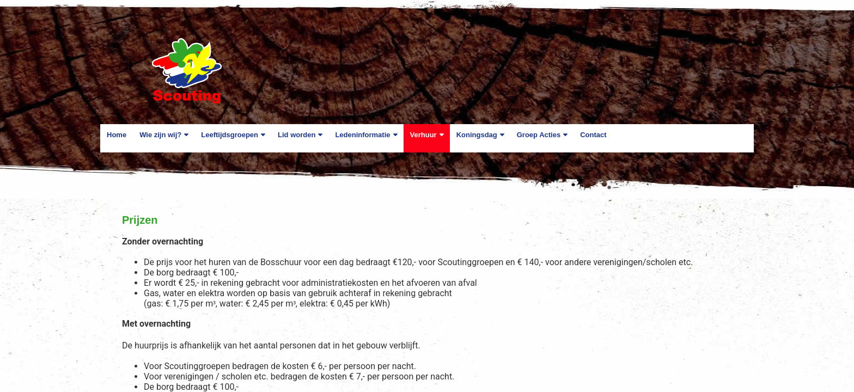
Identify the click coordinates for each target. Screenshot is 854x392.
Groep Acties (538, 135)
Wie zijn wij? (160, 135)
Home (116, 135)
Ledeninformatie (362, 135)
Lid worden (296, 135)
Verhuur (423, 135)
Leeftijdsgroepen (229, 135)
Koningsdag (476, 135)
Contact (593, 135)
